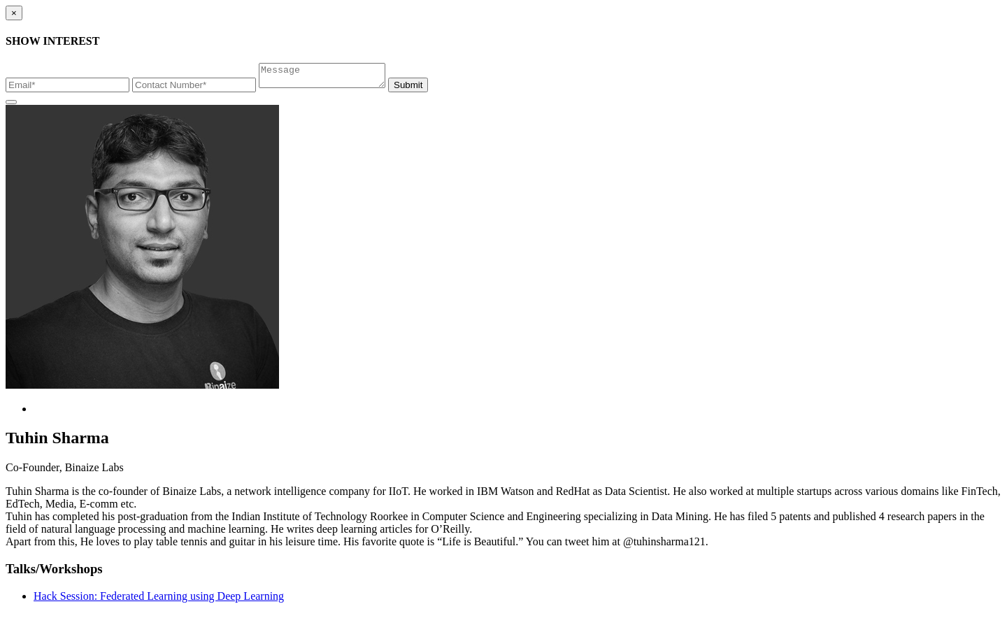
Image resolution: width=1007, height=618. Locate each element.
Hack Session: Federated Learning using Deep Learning (159, 600)
